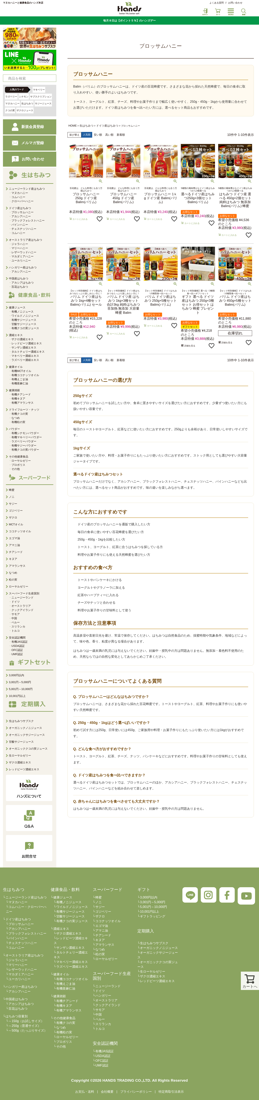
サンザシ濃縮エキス (23, 347)
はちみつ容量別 (17, 1016)
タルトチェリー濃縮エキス (28, 351)
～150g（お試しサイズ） (26, 1021)
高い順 (109, 134)
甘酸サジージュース (23, 324)
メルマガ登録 (25, 143)
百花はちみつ (19, 286)
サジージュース (43, 103)
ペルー (15, 622)
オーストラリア (21, 605)
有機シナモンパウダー (25, 433)
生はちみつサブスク (21, 721)
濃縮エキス (61, 928)
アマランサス (17, 565)
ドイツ (15, 601)
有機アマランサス (22, 402)
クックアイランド (22, 610)
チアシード (16, 552)
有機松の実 (18, 422)
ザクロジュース (25, 110)
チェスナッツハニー (23, 228)
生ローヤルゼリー (20, 755)
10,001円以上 (17, 696)
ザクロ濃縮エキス (22, 339)
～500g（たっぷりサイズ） (27, 1030)
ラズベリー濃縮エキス (25, 359)
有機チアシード (21, 394)
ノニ (11, 496)
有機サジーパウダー (23, 445)
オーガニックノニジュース (25, 727)
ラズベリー (11, 96)
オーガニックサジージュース (27, 734)
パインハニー (19, 224)
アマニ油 (14, 545)
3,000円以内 (16, 675)
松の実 (13, 579)
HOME (73, 125)
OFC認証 (17, 650)
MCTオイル (16, 524)
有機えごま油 (19, 379)
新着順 (121, 134)
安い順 (98, 134)
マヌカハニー (12, 103)
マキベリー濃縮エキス (25, 355)
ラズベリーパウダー (23, 441)
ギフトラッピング (152, 916)
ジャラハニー (19, 244)
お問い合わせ (235, 2)
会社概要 (107, 1091)
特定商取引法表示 (171, 1091)
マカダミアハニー (22, 256)
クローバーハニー (22, 201)
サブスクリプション (41, 96)
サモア (15, 614)
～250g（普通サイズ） (24, 1025)
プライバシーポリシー (136, 1091)
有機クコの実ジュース (25, 328)
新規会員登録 (25, 127)
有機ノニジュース (22, 311)
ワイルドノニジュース (25, 315)
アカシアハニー (21, 216)
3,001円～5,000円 (20, 682)
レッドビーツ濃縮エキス (26, 343)
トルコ (15, 630)
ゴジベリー (16, 510)
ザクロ (13, 517)
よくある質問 (216, 2)
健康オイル (61, 974)
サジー (13, 503)
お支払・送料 (84, 1091)
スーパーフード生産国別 (24, 593)
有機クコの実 (19, 413)
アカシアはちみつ (22, 282)
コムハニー (18, 197)
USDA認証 (18, 645)
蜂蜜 (11, 489)
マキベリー (39, 90)
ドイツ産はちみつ (107, 125)
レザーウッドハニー (23, 252)
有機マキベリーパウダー (26, 437)
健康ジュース (62, 897)
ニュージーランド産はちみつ (26, 897)
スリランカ (18, 626)
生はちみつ (27, 103)
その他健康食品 (64, 1018)
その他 (15, 469)
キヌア (13, 558)
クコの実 (10, 110)
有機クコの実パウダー (25, 449)
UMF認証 (17, 654)
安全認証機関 (17, 637)
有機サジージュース (23, 319)
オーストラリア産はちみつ (24, 955)
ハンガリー (103, 995)
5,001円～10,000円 (21, 689)
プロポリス (18, 464)
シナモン (23, 96)
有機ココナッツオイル (25, 375)
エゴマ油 (14, 538)
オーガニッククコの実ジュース (28, 748)
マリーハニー (19, 248)
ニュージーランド (22, 597)
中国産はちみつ (17, 999)
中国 (14, 618)
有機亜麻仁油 (19, 383)
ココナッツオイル (20, 531)
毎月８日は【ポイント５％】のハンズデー (129, 20)
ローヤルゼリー (21, 460)
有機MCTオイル (21, 371)
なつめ (15, 417)
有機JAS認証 (19, 641)
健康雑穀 (59, 996)
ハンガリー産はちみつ (21, 986)
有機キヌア (18, 398)
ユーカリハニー (21, 260)
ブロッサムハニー (22, 212)
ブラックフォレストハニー (28, 220)
